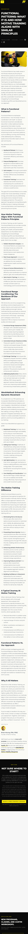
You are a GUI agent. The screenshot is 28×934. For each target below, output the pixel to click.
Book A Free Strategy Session (14, 801)
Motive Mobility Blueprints (9, 752)
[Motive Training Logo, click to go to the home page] (23, 2)
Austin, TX (4, 745)
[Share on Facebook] (25, 40)
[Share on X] (1, 42)
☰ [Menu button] (2, 1)
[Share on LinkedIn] (4, 42)
